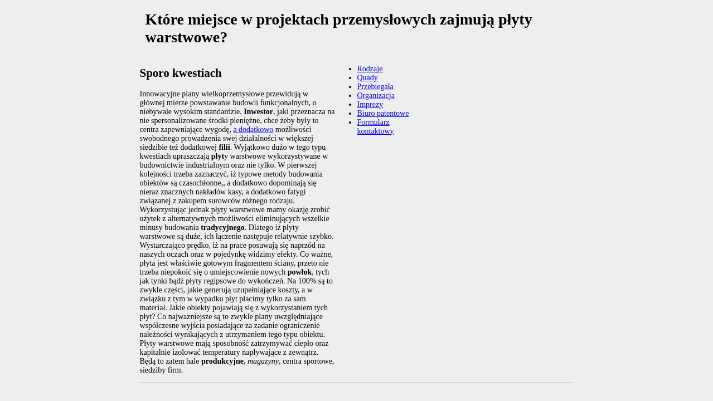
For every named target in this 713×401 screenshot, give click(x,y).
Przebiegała (375, 86)
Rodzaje (370, 69)
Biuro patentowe (383, 113)
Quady (367, 78)
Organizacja (376, 95)
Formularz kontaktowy (375, 126)
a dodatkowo (253, 129)
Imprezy (370, 104)
